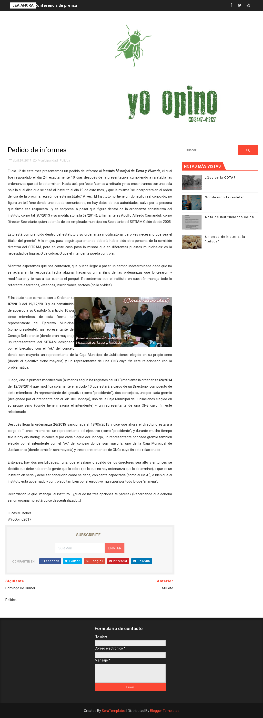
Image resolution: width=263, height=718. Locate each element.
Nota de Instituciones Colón (229, 217)
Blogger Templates (164, 711)
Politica (65, 160)
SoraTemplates (114, 711)
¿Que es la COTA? (220, 177)
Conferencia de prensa (55, 5)
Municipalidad (48, 160)
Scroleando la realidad (225, 197)
